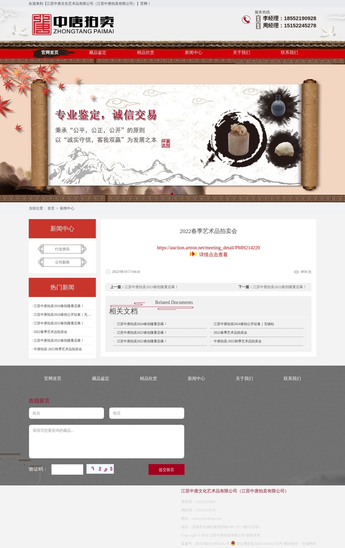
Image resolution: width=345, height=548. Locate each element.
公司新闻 (62, 262)
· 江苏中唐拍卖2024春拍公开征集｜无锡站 (62, 314)
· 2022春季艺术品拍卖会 (49, 332)
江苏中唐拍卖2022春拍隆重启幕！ (280, 287)
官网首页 (49, 52)
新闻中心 (193, 52)
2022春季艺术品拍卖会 (230, 332)
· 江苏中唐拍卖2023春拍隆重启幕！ (58, 323)
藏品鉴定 (97, 52)
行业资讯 (62, 249)
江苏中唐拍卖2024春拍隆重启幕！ (142, 324)
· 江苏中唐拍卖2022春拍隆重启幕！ (58, 340)
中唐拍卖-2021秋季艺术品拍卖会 (238, 341)
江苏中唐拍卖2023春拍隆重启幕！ (151, 287)
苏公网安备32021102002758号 (257, 544)
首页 (51, 208)
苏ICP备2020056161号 (213, 544)
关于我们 (241, 52)
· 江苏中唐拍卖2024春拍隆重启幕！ (58, 306)
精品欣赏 (145, 52)
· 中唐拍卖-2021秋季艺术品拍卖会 (57, 349)
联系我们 (289, 52)
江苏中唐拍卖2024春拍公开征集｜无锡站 (244, 324)
